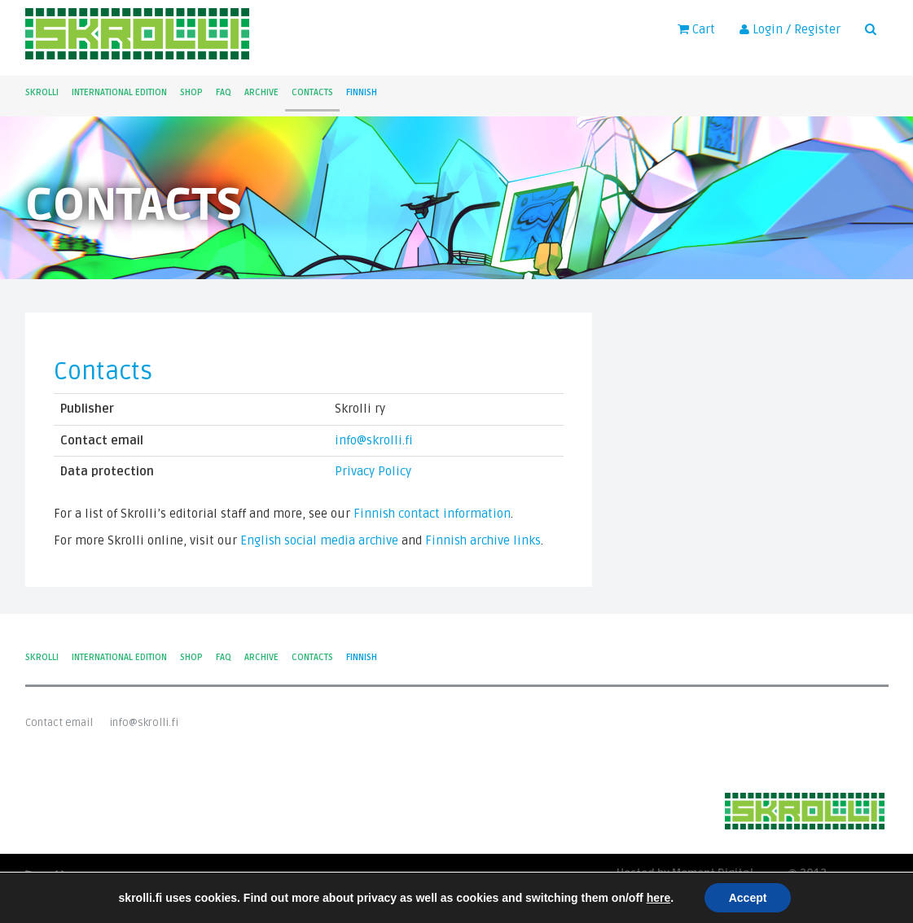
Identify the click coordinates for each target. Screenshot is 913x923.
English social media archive (319, 540)
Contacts (312, 92)
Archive (261, 92)
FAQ (223, 92)
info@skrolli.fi (374, 440)
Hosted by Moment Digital (685, 874)
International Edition (119, 92)
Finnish (361, 92)
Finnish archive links (483, 540)
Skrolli (42, 92)
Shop (191, 92)
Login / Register (790, 29)
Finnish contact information (432, 513)
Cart (696, 29)
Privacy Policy (373, 471)
